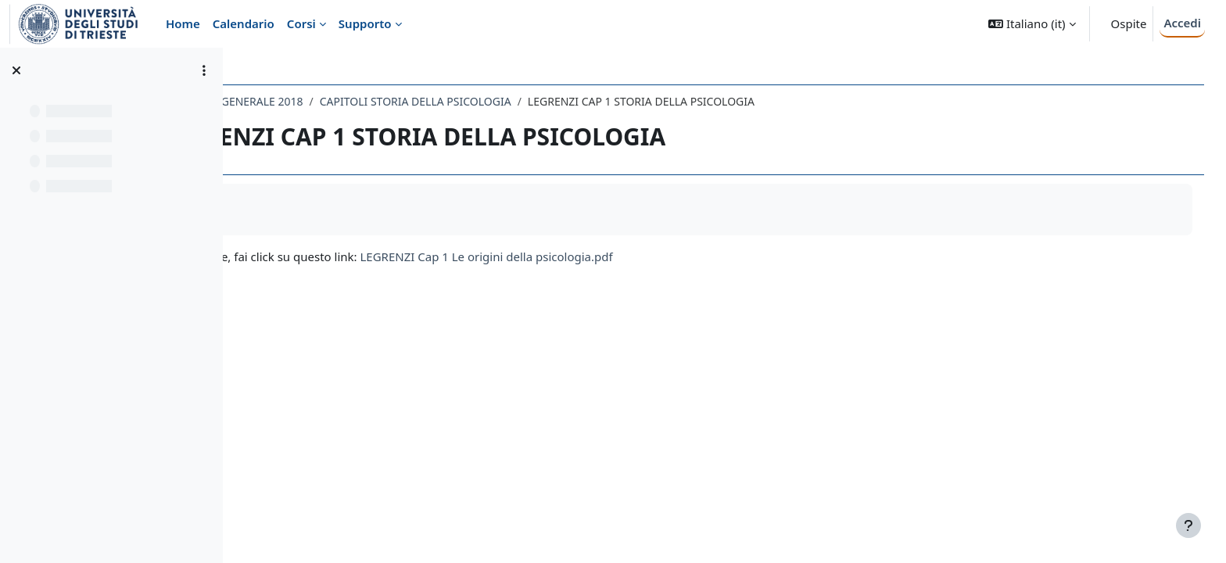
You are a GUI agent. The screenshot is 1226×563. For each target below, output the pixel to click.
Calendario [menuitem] (243, 23)
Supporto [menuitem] (365, 23)
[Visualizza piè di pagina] (1188, 525)
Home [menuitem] (183, 23)
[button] (1031, 24)
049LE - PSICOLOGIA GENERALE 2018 (348, 101)
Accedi (1182, 22)
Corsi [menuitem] (301, 23)
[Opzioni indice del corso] (204, 70)
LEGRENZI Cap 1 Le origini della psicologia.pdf (626, 256)
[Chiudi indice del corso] (16, 70)
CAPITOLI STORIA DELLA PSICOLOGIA (555, 101)
